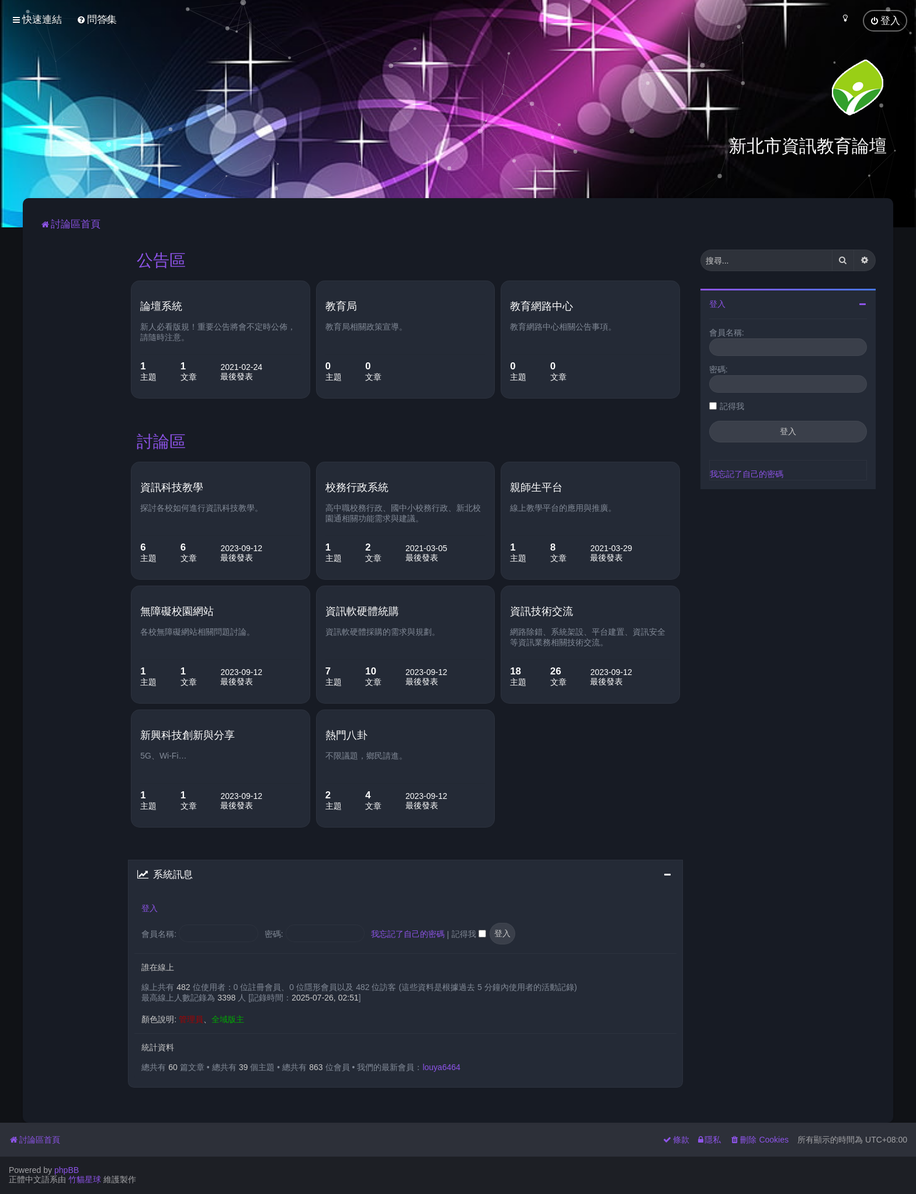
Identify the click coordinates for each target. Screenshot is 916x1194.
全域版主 (227, 1019)
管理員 (191, 1019)
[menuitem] (97, 19)
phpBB (66, 1170)
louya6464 (441, 1067)
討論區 (161, 440)
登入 (149, 908)
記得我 (469, 934)
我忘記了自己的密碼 (408, 934)
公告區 (161, 259)
